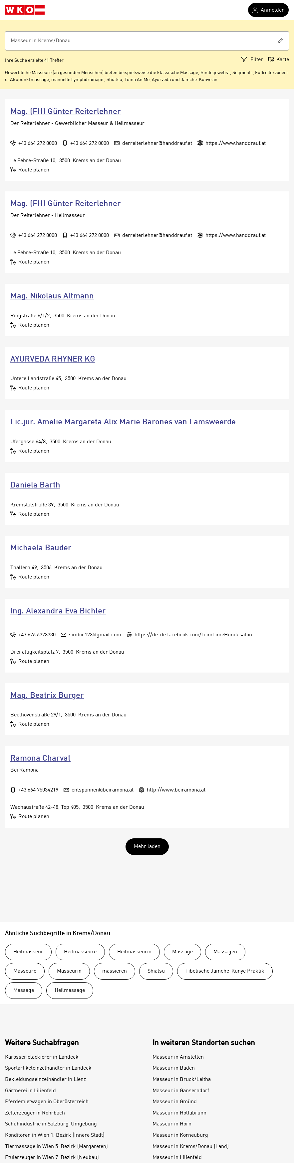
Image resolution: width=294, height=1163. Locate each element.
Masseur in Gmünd (174, 1102)
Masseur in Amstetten (178, 1057)
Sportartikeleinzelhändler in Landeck (48, 1068)
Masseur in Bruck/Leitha (181, 1079)
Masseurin (69, 971)
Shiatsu (156, 971)
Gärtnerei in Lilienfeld (30, 1091)
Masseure (24, 971)
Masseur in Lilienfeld (177, 1157)
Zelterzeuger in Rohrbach (35, 1113)
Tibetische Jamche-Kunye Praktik (224, 971)
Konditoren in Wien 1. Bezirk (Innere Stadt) (55, 1135)
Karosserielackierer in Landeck (42, 1057)
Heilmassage (70, 990)
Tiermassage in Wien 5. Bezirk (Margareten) (56, 1146)
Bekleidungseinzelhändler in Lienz (45, 1079)
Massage (182, 952)
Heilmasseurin (134, 952)
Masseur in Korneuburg (180, 1135)
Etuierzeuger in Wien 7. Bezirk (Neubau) (52, 1157)
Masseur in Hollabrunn (179, 1113)
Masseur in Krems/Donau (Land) (190, 1146)
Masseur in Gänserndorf (180, 1091)
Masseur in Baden (173, 1068)
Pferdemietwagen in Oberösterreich (47, 1102)
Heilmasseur (28, 952)
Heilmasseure (80, 952)
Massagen (225, 952)
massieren (114, 971)
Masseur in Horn (171, 1124)
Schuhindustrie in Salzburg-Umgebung (51, 1124)
